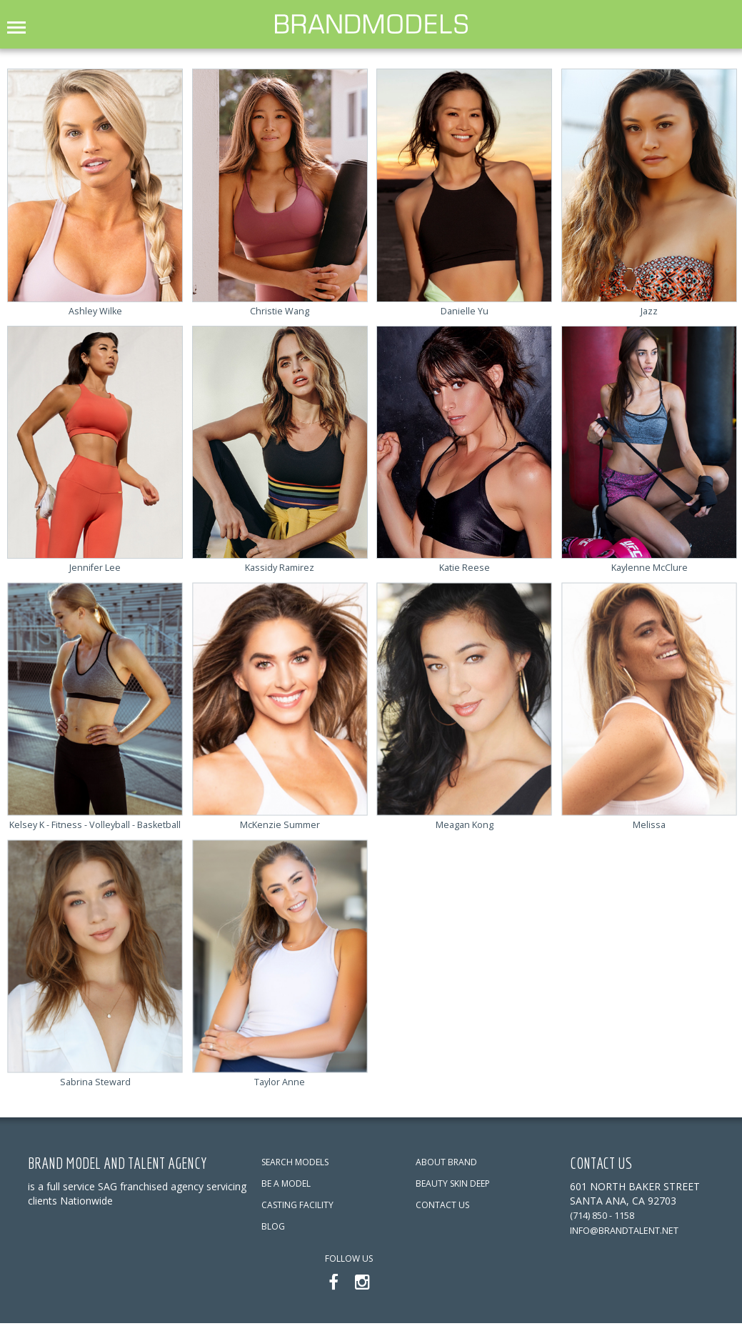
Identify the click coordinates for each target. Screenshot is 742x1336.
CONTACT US (442, 1218)
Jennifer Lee (95, 566)
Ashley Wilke (95, 310)
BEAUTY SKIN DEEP (453, 1196)
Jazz (649, 310)
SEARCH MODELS (295, 1175)
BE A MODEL (286, 1196)
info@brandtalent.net (635, 1242)
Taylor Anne (280, 1094)
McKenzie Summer (279, 823)
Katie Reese (464, 566)
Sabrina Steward (95, 1094)
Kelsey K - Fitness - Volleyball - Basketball (95, 830)
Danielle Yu (464, 310)
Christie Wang (280, 310)
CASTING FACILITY (297, 1218)
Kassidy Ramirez (279, 566)
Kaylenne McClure (649, 566)
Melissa (649, 823)
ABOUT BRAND (446, 1175)
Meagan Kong (464, 823)
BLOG (273, 1239)
